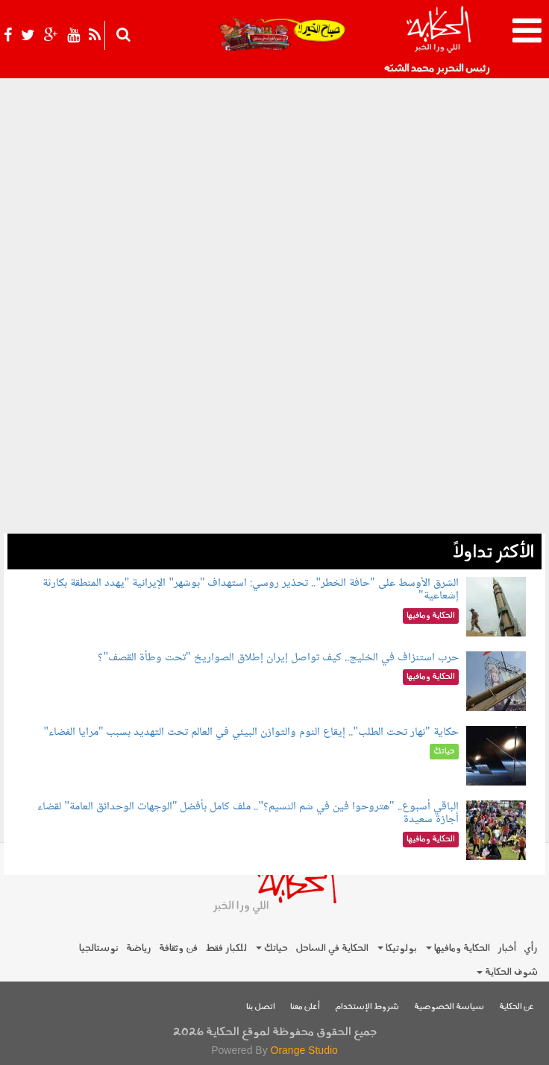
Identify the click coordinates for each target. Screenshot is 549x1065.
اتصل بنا (260, 1007)
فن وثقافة (178, 948)
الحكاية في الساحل (331, 948)
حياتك (272, 948)
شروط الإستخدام (367, 1007)
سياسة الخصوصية (449, 1007)
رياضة (138, 948)
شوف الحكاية (507, 972)
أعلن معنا (305, 1007)
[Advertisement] (274, 429)
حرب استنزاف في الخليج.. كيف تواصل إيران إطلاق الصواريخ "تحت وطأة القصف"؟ (278, 658)
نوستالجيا (99, 948)
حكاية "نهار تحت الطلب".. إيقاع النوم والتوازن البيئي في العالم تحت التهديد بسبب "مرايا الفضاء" (250, 732)
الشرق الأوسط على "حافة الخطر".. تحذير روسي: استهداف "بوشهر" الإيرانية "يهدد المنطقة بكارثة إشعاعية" (251, 590)
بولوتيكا (397, 948)
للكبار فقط (226, 948)
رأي (531, 948)
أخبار (507, 948)
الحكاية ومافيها (458, 948)
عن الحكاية (516, 1007)
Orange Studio (304, 1050)
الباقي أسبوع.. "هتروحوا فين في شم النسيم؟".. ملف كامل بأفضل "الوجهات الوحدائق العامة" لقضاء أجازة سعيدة (247, 813)
